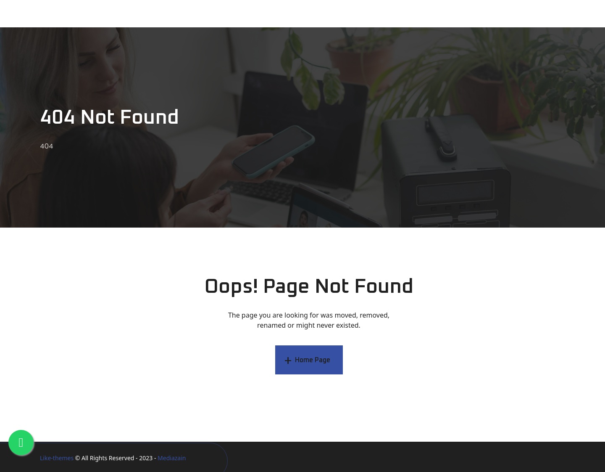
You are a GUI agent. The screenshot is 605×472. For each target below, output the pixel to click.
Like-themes (57, 458)
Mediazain (172, 458)
